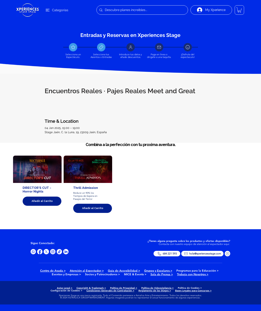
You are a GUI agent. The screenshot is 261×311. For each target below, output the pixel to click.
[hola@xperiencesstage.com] (202, 253)
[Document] (73, 47)
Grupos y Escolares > (158, 270)
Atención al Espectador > (87, 270)
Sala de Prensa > (161, 274)
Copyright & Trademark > (91, 287)
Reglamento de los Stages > (154, 290)
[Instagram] (52, 251)
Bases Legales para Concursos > (193, 290)
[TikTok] (59, 251)
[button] (239, 9)
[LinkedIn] (66, 251)
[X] (46, 251)
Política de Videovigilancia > (157, 287)
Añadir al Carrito (42, 201)
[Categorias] (55, 10)
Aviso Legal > (64, 287)
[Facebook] (39, 251)
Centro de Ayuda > (53, 270)
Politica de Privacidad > (123, 287)
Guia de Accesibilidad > (124, 270)
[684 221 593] (167, 253)
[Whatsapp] (33, 251)
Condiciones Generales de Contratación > (110, 290)
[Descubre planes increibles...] (142, 10)
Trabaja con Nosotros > (192, 274)
